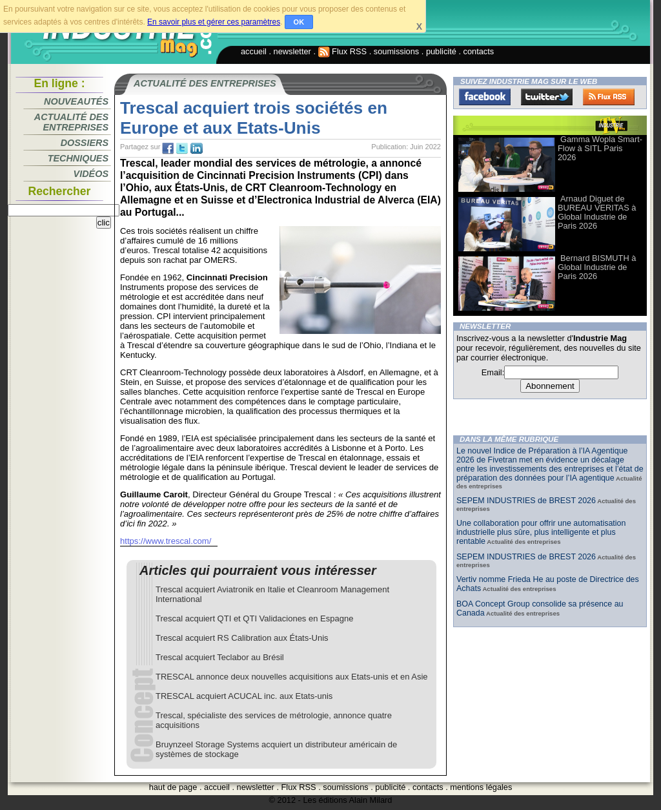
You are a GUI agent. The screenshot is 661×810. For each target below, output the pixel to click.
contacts (478, 51)
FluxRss (609, 96)
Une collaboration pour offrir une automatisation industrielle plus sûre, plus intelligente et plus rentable (540, 532)
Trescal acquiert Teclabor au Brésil (220, 657)
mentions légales (481, 787)
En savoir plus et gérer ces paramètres (213, 21)
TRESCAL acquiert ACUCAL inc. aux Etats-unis (244, 696)
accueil (254, 51)
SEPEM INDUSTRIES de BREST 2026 (526, 500)
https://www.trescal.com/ (165, 541)
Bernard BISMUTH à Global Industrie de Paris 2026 (597, 267)
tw (182, 148)
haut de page (173, 787)
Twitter (547, 96)
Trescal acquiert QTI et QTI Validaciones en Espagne (254, 618)
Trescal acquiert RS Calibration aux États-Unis (242, 638)
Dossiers (84, 143)
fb (167, 148)
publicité (441, 51)
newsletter (292, 51)
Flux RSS (342, 51)
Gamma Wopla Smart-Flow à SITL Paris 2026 (600, 148)
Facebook (485, 96)
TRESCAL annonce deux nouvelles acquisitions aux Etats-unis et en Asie (292, 676)
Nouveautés (76, 101)
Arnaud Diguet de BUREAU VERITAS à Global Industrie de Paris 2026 (597, 212)
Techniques (78, 158)
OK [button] (299, 22)
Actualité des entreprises (71, 122)
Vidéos (91, 174)
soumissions (396, 51)
